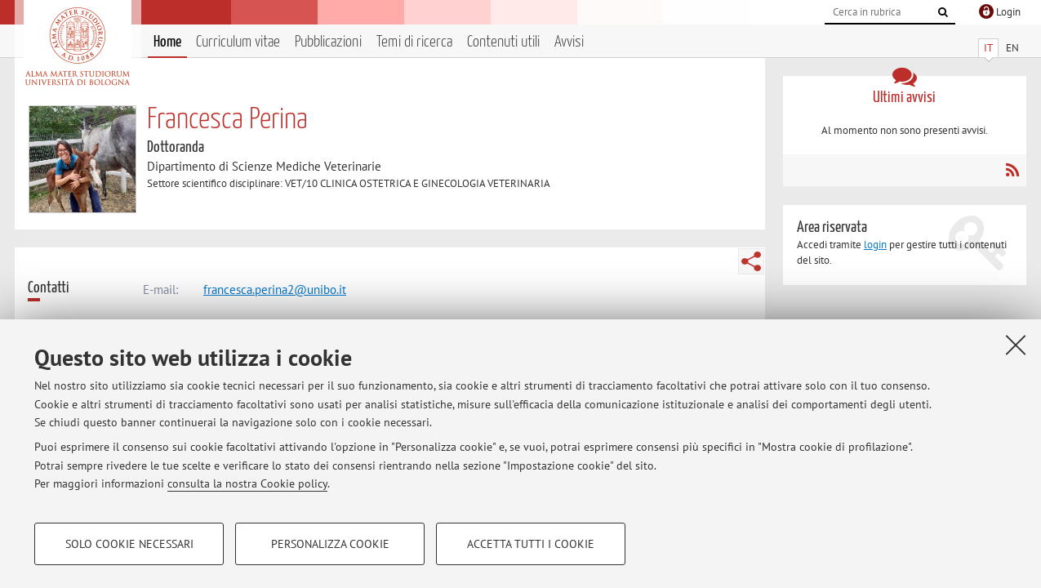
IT (988, 48)
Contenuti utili (503, 42)
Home (167, 42)
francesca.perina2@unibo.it (274, 289)
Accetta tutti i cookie (530, 544)
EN (1012, 48)
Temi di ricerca (414, 42)
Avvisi (569, 42)
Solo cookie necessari (129, 544)
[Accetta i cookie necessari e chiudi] (1016, 345)
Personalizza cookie (330, 544)
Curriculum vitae (238, 42)
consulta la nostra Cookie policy (247, 483)
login (875, 245)
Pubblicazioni (328, 42)
